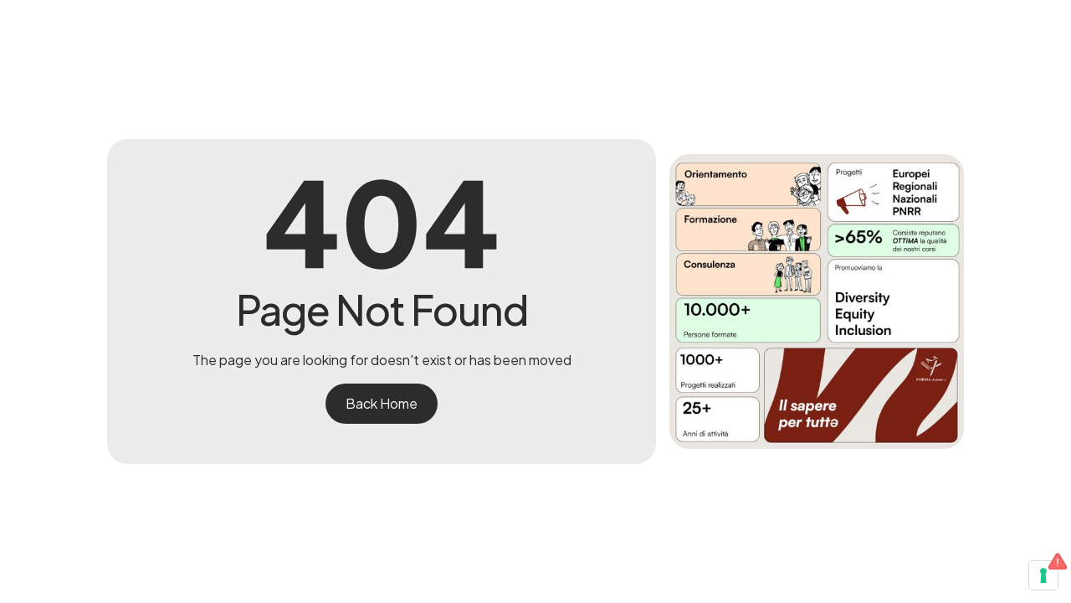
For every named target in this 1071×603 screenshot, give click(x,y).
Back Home (382, 403)
